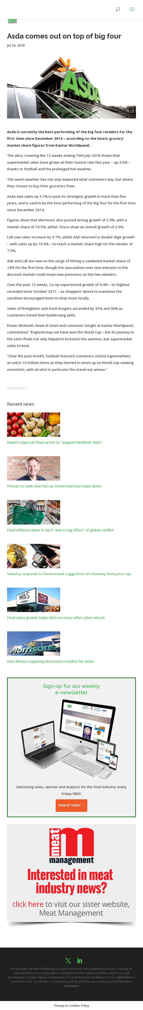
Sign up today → (71, 805)
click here (123, 977)
